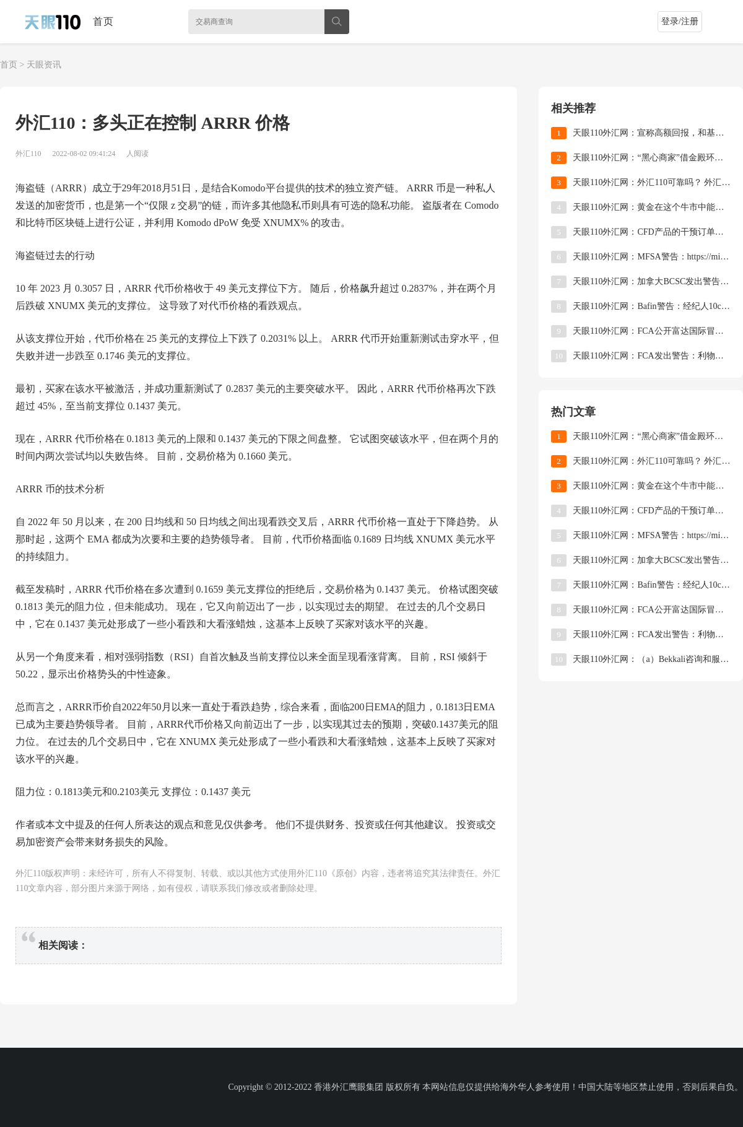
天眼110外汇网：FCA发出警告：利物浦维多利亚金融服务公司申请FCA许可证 (652, 355)
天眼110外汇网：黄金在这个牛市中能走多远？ (652, 207)
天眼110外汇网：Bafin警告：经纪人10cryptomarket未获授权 (652, 306)
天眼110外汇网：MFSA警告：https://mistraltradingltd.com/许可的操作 (652, 256)
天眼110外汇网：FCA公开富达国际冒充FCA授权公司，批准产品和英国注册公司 (652, 331)
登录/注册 (679, 21)
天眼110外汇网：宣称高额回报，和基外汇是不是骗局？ (652, 132)
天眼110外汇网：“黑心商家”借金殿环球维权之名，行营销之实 (652, 157)
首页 (103, 21)
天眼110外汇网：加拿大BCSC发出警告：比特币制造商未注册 (652, 281)
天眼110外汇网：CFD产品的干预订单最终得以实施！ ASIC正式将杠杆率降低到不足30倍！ (652, 232)
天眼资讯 (44, 64)
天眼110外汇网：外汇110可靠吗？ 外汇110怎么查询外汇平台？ (652, 182)
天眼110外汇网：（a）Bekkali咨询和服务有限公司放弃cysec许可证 (652, 659)
